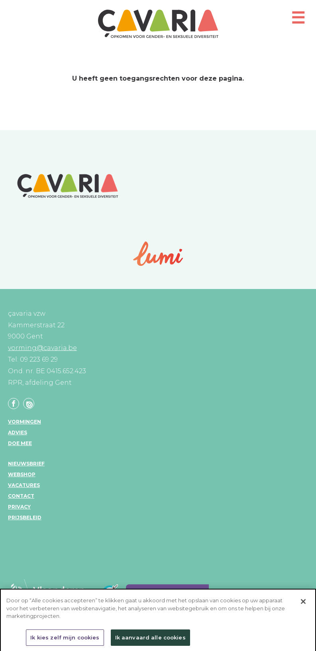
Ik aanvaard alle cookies (150, 640)
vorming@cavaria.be (42, 348)
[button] (298, 21)
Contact (21, 496)
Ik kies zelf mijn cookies (64, 640)
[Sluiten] (303, 604)
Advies (17, 432)
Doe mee (20, 443)
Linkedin (28, 403)
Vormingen (24, 422)
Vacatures (24, 485)
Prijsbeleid (24, 517)
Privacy (19, 507)
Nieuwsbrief (26, 464)
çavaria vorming (158, 24)
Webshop (21, 474)
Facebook (13, 403)
